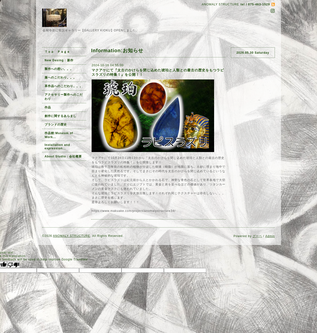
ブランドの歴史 (56, 124)
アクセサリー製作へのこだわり (64, 97)
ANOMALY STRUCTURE (71, 236)
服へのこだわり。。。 (60, 77)
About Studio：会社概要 (63, 156)
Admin (270, 236)
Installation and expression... (57, 146)
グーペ (257, 236)
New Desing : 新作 (59, 60)
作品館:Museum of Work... (59, 135)
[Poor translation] (13, 264)
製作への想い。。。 (59, 69)
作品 (48, 107)
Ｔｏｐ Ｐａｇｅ (57, 51)
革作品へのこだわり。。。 (64, 86)
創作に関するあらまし (60, 116)
